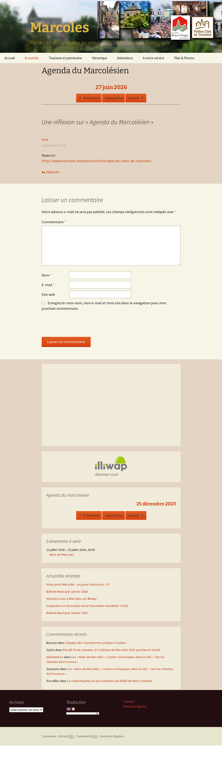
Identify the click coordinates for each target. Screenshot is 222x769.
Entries (66, 736)
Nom (47, 275)
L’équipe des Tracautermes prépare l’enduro (95, 643)
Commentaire (54, 222)
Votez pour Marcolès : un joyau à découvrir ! (78, 584)
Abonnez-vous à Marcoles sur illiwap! (71, 599)
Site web (48, 294)
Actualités (32, 58)
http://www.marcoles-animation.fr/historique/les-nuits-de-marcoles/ (97, 160)
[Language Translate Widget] (82, 713)
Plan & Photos (184, 58)
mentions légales (112, 736)
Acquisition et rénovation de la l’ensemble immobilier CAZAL (87, 606)
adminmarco (54, 657)
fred (45, 140)
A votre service (153, 58)
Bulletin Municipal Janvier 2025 (67, 613)
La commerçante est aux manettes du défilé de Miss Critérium (109, 681)
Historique (99, 58)
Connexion (49, 736)
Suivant (135, 98)
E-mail (48, 284)
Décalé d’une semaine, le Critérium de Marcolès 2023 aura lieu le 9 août (111, 650)
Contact (128, 701)
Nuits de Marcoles (61, 554)
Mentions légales (135, 706)
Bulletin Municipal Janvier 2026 (67, 591)
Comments (87, 736)
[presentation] (77, 326)
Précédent (88, 98)
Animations (125, 58)
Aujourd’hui (114, 97)
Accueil (10, 58)
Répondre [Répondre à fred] (53, 172)
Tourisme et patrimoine (65, 58)
